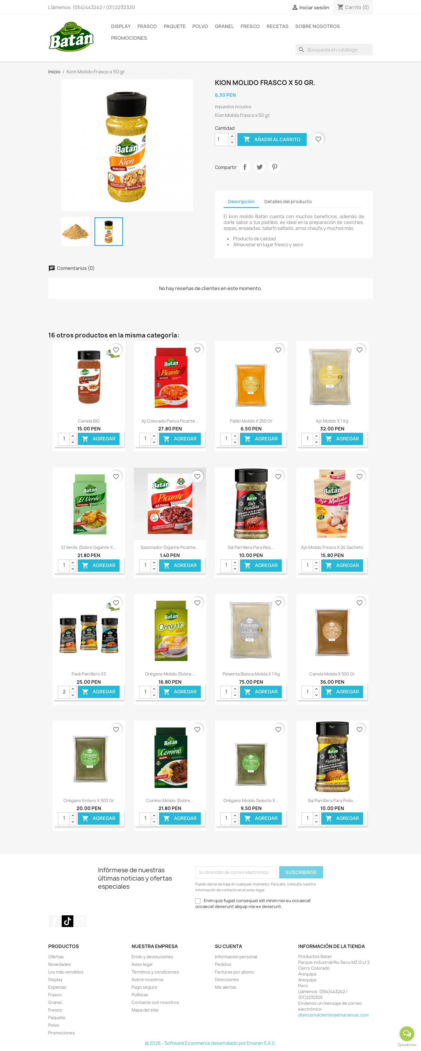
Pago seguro (144, 987)
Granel (224, 26)
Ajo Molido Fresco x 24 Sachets (332, 547)
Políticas (140, 994)
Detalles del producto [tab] (288, 202)
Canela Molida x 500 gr (332, 674)
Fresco (250, 26)
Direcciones (227, 979)
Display (121, 26)
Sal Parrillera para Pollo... (332, 800)
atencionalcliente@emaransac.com (333, 1015)
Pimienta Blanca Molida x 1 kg (251, 674)
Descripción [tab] (241, 202)
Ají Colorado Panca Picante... (170, 421)
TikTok (67, 921)
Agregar (98, 438)
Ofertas (56, 956)
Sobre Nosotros (317, 26)
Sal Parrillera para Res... (251, 547)
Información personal (236, 956)
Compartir (245, 167)
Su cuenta (228, 946)
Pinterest (274, 167)
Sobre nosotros (147, 979)
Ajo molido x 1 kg (332, 421)
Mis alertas (226, 987)
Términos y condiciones (155, 972)
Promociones (129, 38)
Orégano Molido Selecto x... (251, 800)
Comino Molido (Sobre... (170, 800)
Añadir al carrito (272, 139)
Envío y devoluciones (152, 956)
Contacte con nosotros (155, 1002)
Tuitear (259, 167)
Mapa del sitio (145, 1010)
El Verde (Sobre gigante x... (88, 547)
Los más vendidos (66, 972)
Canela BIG (89, 421)
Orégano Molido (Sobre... (170, 674)
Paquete (175, 26)
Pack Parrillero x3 (89, 674)
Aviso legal (142, 964)
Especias (57, 987)
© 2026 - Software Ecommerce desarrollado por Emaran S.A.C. (210, 1043)
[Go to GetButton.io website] (407, 1045)
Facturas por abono (234, 972)
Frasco (147, 26)
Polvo (200, 26)
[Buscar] (334, 50)
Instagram (80, 921)
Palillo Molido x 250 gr (251, 421)
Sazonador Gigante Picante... (170, 547)
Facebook (55, 921)
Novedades (59, 964)
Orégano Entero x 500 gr (88, 800)
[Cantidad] (222, 139)
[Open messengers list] (407, 1033)
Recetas (278, 26)
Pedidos (223, 964)
